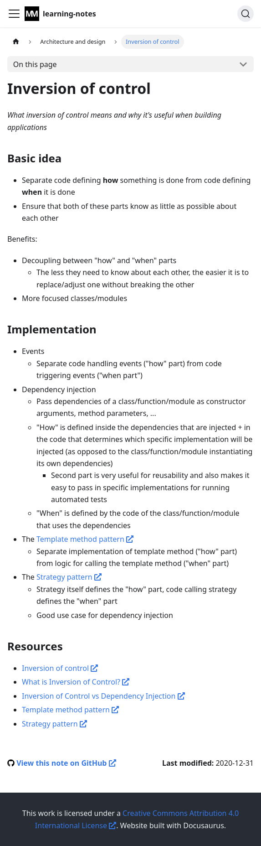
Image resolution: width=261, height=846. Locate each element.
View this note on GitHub (66, 763)
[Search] (245, 13)
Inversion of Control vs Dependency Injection (103, 696)
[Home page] (16, 42)
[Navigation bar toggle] (14, 14)
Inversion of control (60, 668)
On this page (35, 64)
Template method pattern (84, 539)
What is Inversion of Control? (75, 682)
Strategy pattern (69, 577)
